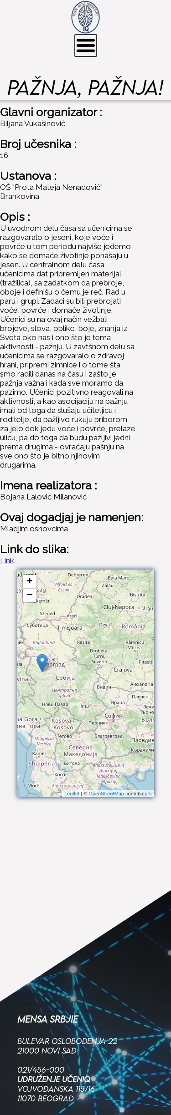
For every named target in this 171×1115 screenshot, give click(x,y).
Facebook (37, 1071)
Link (7, 560)
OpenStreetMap (106, 793)
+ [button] (29, 582)
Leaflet (71, 793)
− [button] (29, 595)
